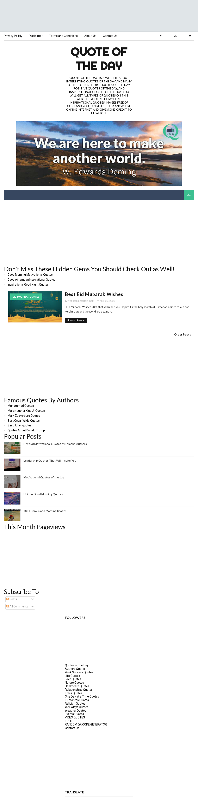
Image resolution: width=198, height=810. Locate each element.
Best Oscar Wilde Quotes (24, 420)
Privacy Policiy (13, 35)
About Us (90, 35)
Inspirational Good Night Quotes (28, 284)
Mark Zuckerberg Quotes (24, 415)
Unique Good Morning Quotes (43, 494)
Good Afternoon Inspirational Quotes (31, 279)
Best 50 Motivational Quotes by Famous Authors (55, 443)
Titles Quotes (73, 693)
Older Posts (182, 334)
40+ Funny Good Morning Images (45, 510)
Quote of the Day (99, 59)
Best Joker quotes (19, 425)
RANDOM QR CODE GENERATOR (86, 724)
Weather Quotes (75, 710)
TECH (68, 720)
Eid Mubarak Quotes (26, 296)
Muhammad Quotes (21, 405)
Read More (59, 319)
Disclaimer (36, 35)
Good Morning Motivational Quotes (30, 274)
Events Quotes (74, 713)
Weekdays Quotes (76, 707)
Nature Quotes (74, 682)
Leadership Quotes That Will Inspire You (50, 460)
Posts (11, 599)
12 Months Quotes (77, 699)
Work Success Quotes (79, 672)
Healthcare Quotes (77, 686)
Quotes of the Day (76, 665)
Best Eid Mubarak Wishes (78, 294)
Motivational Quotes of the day (44, 477)
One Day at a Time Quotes (82, 696)
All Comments (17, 606)
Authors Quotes (75, 668)
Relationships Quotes (79, 689)
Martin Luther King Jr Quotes (26, 410)
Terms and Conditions (63, 35)
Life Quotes (72, 675)
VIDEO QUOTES (75, 717)
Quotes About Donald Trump (26, 430)
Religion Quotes (75, 703)
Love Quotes (73, 679)
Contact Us (110, 35)
